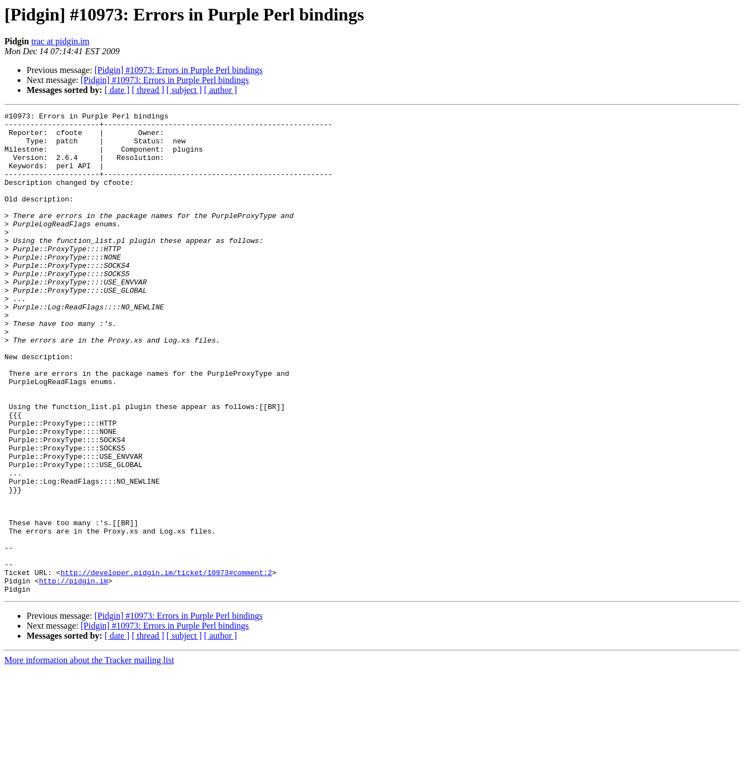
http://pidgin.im (73, 675)
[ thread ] (148, 90)
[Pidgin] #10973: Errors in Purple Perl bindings (179, 70)
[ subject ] (184, 90)
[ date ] (117, 90)
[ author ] (220, 90)
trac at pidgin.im (60, 41)
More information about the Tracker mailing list (89, 756)
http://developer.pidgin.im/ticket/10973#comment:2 (166, 665)
